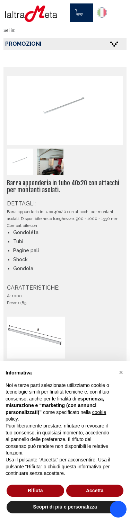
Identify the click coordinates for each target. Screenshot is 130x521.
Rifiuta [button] (35, 490)
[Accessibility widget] (118, 509)
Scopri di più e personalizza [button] (65, 507)
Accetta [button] (95, 490)
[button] (121, 372)
